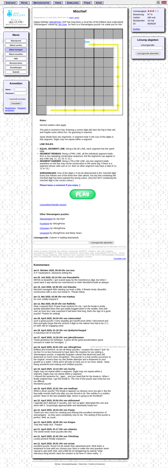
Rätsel (24, 3)
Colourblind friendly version (53, 204)
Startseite (11, 3)
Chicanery (45, 228)
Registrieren (10, 108)
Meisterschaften (41, 3)
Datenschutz (83, 464)
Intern (99, 3)
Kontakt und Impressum (97, 464)
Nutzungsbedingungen (69, 464)
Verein (58, 3)
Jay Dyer (62, 24)
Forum (87, 3)
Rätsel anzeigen (16, 50)
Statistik (15, 72)
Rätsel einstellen (16, 54)
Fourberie (44, 223)
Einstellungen (16, 67)
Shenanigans (46, 219)
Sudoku (136, 29)
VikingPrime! (55, 22)
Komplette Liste (120, 258)
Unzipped (44, 233)
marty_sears (74, 17)
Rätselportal (16, 41)
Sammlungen (73, 3)
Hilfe (16, 59)
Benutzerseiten (16, 63)
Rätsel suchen (16, 45)
